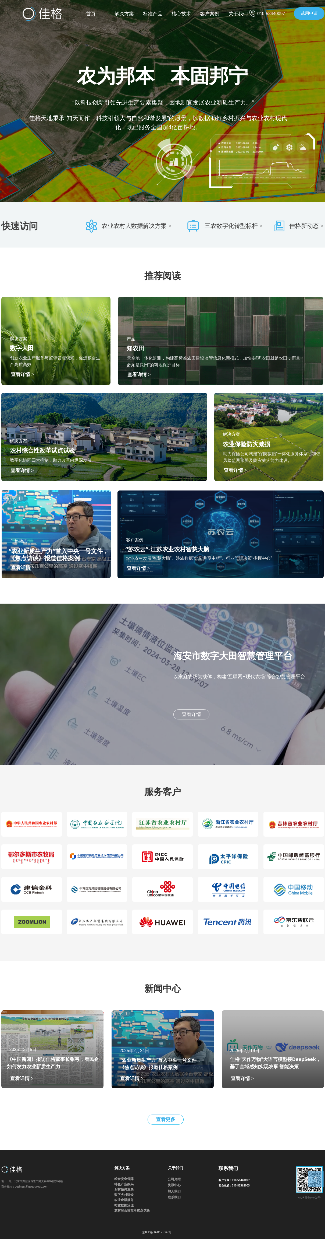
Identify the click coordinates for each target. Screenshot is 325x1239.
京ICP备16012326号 (157, 1232)
